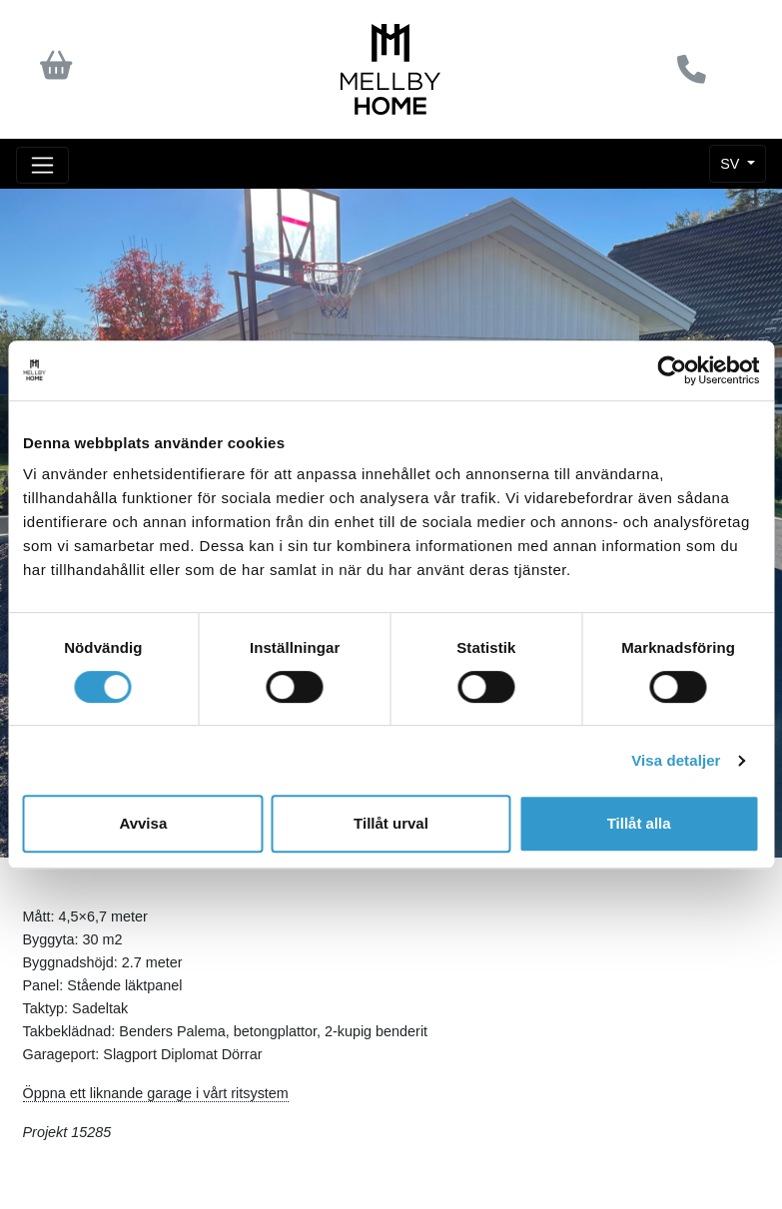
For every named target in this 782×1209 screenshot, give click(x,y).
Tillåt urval (391, 823)
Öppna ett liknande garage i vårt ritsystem (156, 1093)
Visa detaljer (675, 760)
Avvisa (143, 823)
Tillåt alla (639, 823)
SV (731, 164)
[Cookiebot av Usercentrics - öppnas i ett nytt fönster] (671, 370)
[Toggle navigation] (42, 165)
